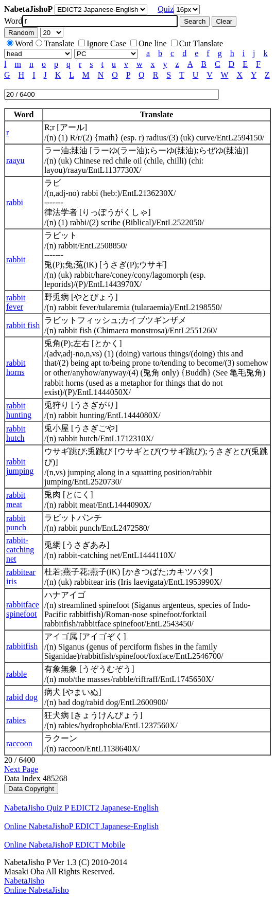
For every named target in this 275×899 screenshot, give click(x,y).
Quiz (166, 9)
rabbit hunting (18, 410)
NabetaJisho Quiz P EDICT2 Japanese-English (81, 807)
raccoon (19, 743)
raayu (15, 160)
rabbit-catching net (20, 549)
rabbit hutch (15, 433)
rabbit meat (15, 500)
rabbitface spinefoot (22, 609)
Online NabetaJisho (36, 890)
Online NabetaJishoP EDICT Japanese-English (81, 826)
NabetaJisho (24, 880)
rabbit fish (23, 325)
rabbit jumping (19, 466)
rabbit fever (15, 302)
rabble (16, 674)
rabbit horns (15, 367)
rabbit (15, 259)
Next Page (21, 769)
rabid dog (22, 697)
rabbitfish (22, 646)
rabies (16, 720)
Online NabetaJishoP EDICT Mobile (64, 844)
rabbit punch (16, 523)
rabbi (14, 202)
